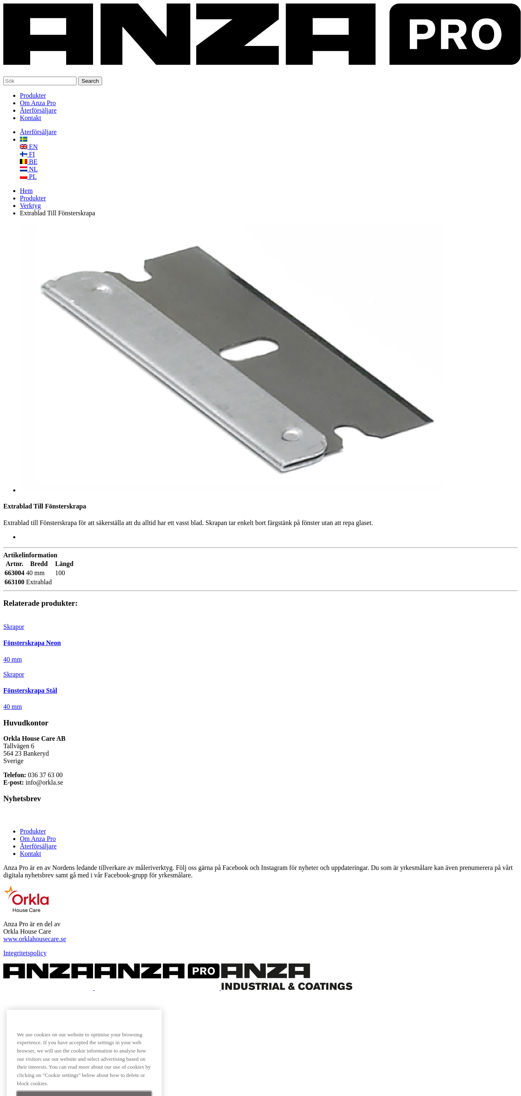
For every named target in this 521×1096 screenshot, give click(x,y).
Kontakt (30, 117)
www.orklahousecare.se (34, 938)
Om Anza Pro (38, 102)
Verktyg (30, 205)
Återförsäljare (38, 110)
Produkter (33, 95)
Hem (26, 190)
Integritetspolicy (25, 952)
